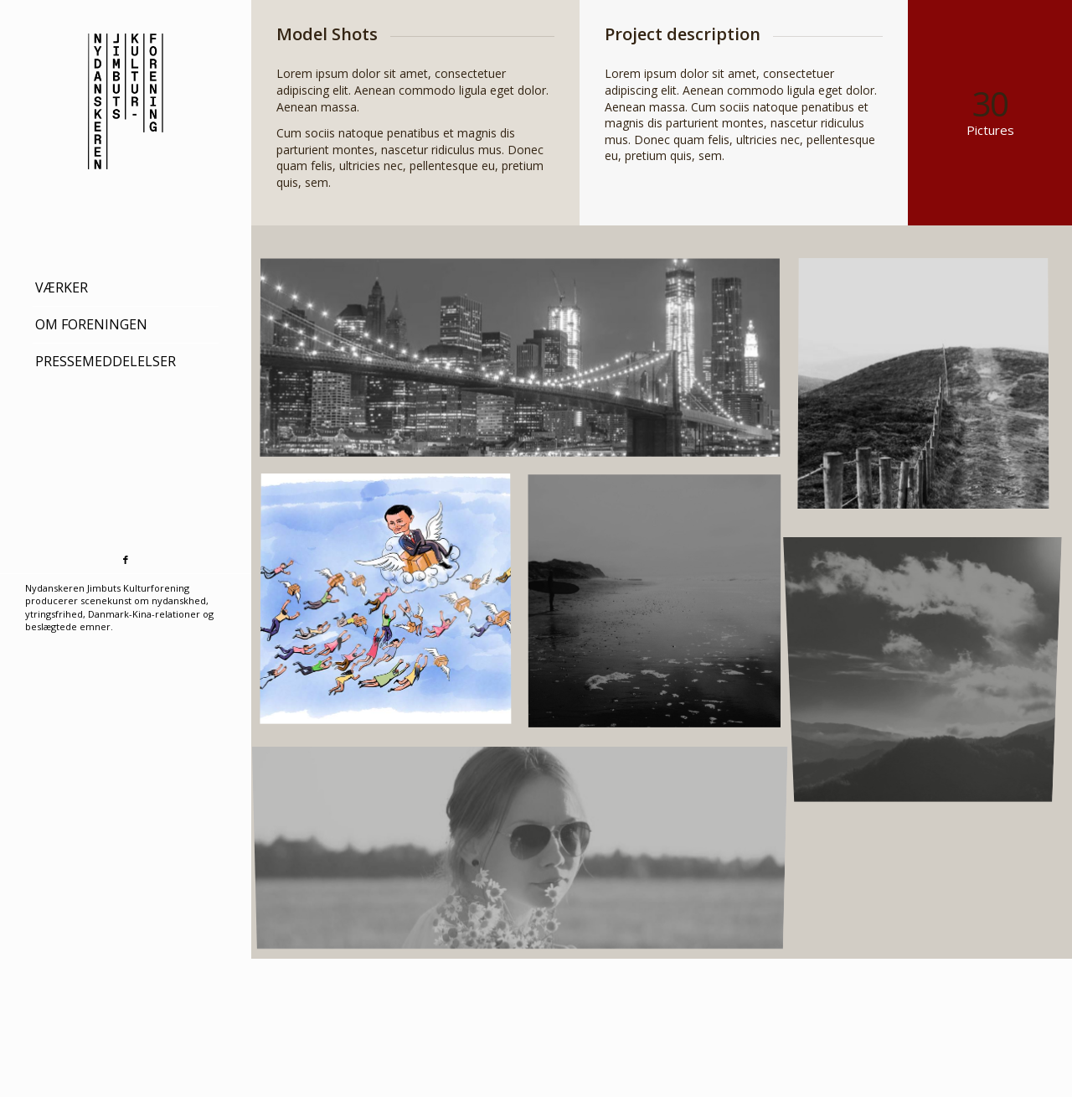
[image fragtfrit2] (394, 608)
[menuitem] (126, 288)
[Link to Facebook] (125, 560)
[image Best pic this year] (528, 366)
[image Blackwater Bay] (662, 608)
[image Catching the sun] (931, 662)
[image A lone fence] (931, 393)
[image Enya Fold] (528, 851)
